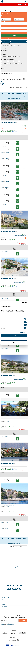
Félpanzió (16, 61)
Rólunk (2, 594)
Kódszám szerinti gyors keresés (7, 38)
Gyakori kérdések (5, 597)
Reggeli (21, 61)
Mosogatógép (10, 63)
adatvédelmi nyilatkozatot (10, 624)
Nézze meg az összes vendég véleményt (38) (20, 282)
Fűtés (16, 63)
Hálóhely (4, 65)
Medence (10, 61)
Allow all (14, 335)
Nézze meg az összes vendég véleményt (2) (20, 126)
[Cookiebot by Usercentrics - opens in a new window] (22, 302)
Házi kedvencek (18, 45)
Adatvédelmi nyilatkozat (6, 602)
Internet (12, 45)
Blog (2, 611)
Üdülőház (14, 56)
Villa (19, 56)
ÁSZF (2, 599)
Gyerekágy (21, 63)
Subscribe (23, 620)
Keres (14, 35)
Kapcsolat (3, 604)
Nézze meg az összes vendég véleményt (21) (20, 235)
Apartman (4, 56)
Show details (22, 332)
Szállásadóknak (4, 609)
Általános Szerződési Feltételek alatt (14, 98)
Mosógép (4, 63)
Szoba (9, 56)
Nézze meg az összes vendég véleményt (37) (20, 379)
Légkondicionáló (6, 45)
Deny (14, 342)
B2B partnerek (4, 606)
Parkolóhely (5, 61)
